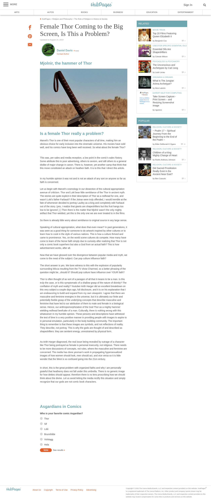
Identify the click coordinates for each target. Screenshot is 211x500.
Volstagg (48, 439)
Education (151, 12)
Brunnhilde (49, 434)
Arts (16, 12)
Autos (50, 12)
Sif (45, 424)
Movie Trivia (159, 30)
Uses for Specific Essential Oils (170, 46)
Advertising (91, 490)
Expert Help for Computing (167, 93)
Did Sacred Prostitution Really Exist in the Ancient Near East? (164, 171)
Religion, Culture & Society (167, 127)
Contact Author (63, 54)
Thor (46, 418)
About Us (37, 490)
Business (118, 12)
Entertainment (186, 12)
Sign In (188, 5)
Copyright (48, 490)
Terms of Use (62, 490)
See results (58, 450)
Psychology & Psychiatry (166, 61)
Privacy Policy (77, 490)
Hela (46, 444)
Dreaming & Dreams (163, 77)
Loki (46, 429)
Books (84, 12)
